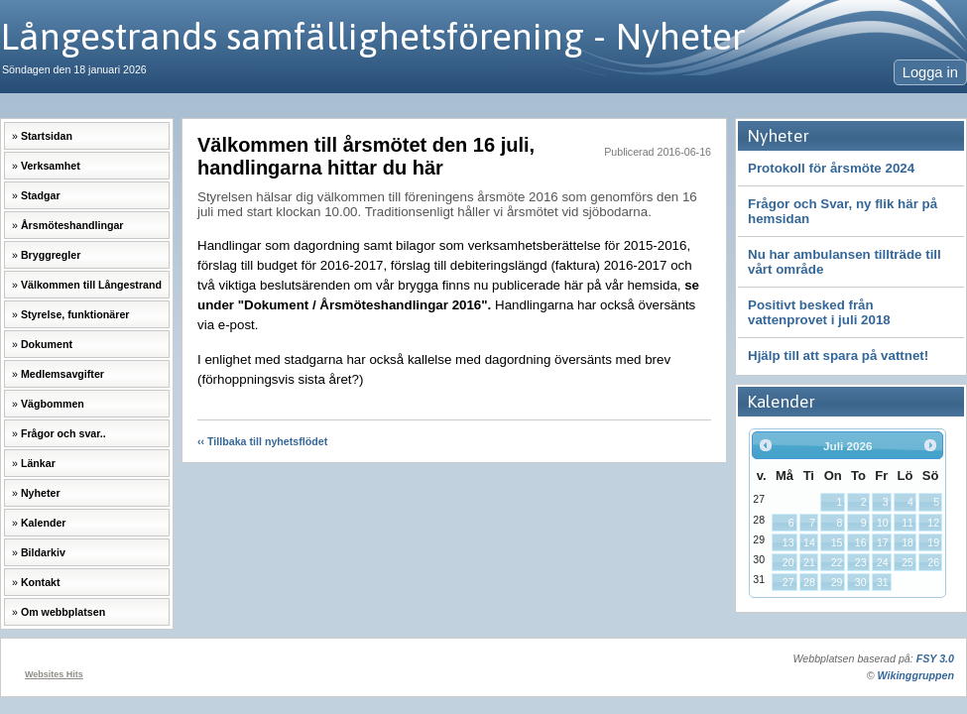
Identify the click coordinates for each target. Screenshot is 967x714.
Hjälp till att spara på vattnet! (838, 355)
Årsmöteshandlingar (72, 225)
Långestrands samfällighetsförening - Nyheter (373, 36)
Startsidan (46, 136)
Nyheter (40, 493)
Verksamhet (50, 166)
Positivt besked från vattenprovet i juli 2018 (819, 312)
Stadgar (40, 195)
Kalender (43, 523)
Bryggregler (50, 255)
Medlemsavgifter (62, 374)
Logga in (930, 72)
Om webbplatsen (63, 612)
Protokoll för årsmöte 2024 (831, 168)
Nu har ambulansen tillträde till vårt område (844, 262)
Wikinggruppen (916, 675)
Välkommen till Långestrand (91, 285)
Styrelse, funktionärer (75, 314)
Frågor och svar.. (63, 433)
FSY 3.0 (935, 658)
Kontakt (40, 582)
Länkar (38, 463)
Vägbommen (52, 404)
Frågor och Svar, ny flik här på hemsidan (842, 211)
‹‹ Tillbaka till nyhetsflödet (262, 441)
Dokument (46, 344)
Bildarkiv (43, 552)
